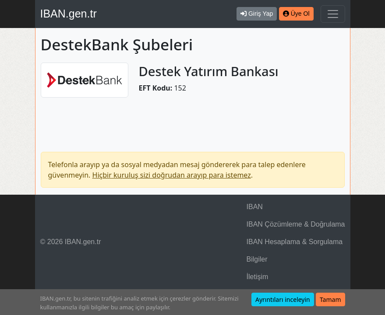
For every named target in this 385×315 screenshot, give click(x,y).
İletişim (257, 276)
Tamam (330, 299)
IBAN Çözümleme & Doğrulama (296, 224)
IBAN (255, 206)
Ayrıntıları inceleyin (282, 299)
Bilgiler (257, 259)
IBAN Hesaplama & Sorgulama (295, 241)
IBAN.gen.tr (68, 13)
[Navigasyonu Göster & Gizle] (333, 14)
